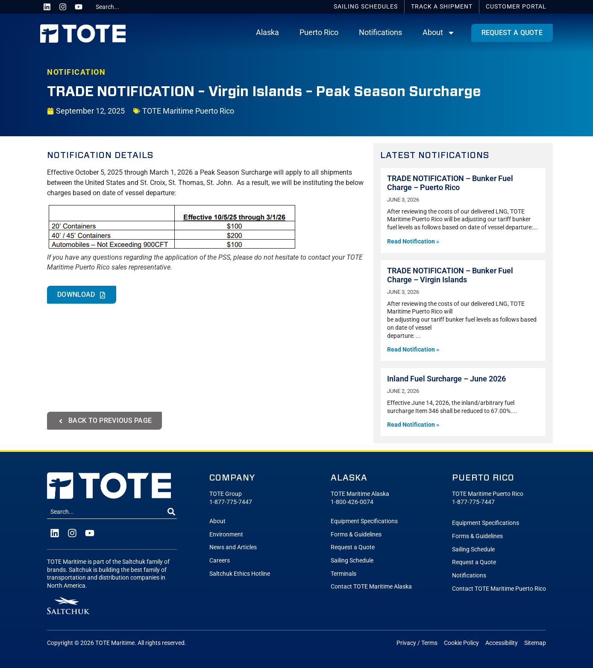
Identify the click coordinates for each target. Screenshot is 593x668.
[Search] (171, 512)
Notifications (380, 32)
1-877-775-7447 (230, 502)
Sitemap (535, 643)
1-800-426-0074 (352, 502)
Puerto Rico (318, 32)
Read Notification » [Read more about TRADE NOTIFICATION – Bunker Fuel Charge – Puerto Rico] (413, 241)
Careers (219, 560)
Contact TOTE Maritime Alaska (371, 586)
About (439, 33)
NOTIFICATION (76, 72)
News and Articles (233, 547)
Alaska (267, 32)
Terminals (343, 573)
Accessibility (501, 643)
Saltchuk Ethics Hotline (239, 573)
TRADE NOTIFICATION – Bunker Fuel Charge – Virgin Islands (450, 275)
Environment (226, 534)
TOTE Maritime (115, 643)
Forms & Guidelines (356, 534)
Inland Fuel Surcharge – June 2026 (446, 379)
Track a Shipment (442, 6)
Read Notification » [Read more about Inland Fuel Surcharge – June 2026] (413, 424)
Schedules (366, 6)
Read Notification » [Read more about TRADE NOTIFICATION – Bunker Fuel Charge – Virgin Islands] (413, 349)
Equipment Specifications (364, 521)
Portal (516, 6)
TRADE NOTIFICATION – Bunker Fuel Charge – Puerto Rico (450, 183)
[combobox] (124, 7)
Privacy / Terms (416, 643)
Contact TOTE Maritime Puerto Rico (499, 588)
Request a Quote (353, 547)
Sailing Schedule (352, 560)
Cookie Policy (461, 643)
